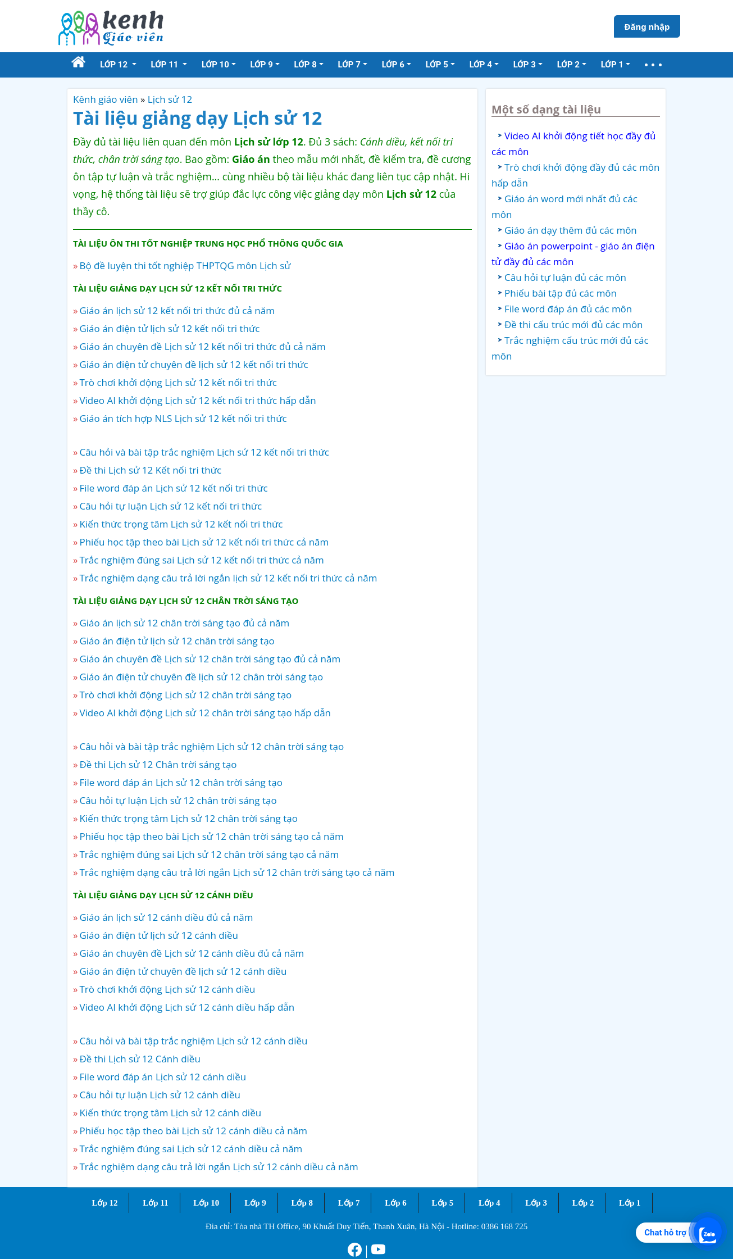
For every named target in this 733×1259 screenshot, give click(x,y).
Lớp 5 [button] (437, 65)
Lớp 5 (443, 1202)
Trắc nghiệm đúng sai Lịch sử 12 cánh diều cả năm (190, 1148)
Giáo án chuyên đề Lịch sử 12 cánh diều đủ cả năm (191, 953)
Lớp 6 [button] (393, 65)
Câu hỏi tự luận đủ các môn (565, 277)
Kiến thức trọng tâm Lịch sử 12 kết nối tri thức (181, 523)
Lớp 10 (206, 1202)
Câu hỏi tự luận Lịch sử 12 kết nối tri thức (170, 505)
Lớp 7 (349, 1202)
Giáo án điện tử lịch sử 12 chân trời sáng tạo (176, 640)
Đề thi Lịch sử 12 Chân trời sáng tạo (157, 764)
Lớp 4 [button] (481, 65)
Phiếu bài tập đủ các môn (560, 293)
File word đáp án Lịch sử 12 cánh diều (162, 1076)
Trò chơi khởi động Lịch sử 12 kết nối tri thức (178, 382)
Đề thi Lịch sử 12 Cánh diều (139, 1058)
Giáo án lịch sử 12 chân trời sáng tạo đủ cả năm (184, 622)
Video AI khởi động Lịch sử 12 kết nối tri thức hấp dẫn (197, 400)
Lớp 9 (255, 1202)
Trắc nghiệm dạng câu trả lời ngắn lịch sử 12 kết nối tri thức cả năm (228, 577)
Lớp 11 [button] (166, 65)
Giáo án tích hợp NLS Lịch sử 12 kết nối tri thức (182, 418)
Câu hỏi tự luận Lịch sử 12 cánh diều (159, 1094)
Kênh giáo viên (105, 99)
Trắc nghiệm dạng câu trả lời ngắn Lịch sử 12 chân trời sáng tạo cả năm (236, 872)
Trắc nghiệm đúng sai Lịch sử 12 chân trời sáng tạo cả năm (209, 854)
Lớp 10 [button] (215, 65)
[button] (653, 65)
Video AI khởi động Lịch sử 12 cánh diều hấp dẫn (186, 1007)
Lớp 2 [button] (568, 65)
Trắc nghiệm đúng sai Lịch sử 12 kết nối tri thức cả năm (201, 559)
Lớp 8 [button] (305, 65)
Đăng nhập (647, 26)
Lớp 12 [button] (115, 65)
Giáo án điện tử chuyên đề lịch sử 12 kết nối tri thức (193, 364)
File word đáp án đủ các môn (568, 308)
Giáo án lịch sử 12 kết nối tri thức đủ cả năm (176, 310)
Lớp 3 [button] (524, 65)
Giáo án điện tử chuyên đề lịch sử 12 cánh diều (182, 971)
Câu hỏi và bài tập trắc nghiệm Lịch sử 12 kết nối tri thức (204, 452)
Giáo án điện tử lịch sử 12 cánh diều (158, 935)
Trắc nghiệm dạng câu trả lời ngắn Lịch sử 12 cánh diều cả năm (218, 1166)
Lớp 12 (104, 1202)
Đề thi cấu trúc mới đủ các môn (573, 324)
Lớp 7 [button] (349, 65)
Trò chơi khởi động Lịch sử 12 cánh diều (167, 989)
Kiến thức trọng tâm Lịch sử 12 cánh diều (170, 1112)
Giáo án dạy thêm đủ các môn (570, 230)
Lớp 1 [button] (612, 65)
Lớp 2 (583, 1202)
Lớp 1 (630, 1202)
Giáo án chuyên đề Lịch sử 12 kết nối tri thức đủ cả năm (202, 346)
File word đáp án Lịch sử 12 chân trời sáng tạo (181, 782)
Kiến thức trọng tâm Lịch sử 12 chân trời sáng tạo (188, 818)
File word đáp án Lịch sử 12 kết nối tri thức (173, 487)
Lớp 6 (396, 1202)
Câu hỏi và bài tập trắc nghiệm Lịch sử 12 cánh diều (193, 1040)
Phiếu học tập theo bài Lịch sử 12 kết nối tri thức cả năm (204, 541)
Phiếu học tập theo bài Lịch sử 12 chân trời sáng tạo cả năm (211, 836)
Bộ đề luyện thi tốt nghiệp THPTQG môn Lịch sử (184, 265)
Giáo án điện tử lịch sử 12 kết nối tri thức (169, 328)
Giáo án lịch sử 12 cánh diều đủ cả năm (166, 917)
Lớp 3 (536, 1202)
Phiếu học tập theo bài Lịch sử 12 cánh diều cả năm (193, 1130)
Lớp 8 (302, 1202)
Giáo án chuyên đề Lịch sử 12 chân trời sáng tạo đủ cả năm (209, 658)
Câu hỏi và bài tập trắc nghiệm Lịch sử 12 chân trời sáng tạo (211, 746)
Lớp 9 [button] (262, 65)
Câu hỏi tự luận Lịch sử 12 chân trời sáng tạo (177, 800)
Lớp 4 (489, 1202)
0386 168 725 (504, 1226)
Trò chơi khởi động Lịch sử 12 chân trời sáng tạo (185, 694)
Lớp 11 (155, 1202)
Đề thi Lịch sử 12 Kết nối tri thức (150, 469)
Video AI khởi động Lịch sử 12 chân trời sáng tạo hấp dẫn (205, 712)
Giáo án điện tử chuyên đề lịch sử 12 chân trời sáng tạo (201, 676)
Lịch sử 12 (170, 99)
